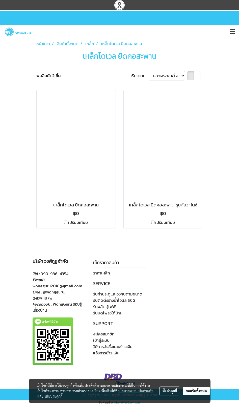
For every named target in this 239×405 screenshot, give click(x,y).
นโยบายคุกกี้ (53, 396)
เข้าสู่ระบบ (101, 340)
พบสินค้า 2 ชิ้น (48, 76)
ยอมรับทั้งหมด (196, 391)
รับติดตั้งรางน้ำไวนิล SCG (114, 300)
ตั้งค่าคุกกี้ (170, 391)
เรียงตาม (140, 76)
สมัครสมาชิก (104, 334)
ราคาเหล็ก (101, 273)
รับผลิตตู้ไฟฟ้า (105, 307)
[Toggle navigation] (232, 31)
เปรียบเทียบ (78, 222)
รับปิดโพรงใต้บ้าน (107, 313)
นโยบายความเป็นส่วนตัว (135, 391)
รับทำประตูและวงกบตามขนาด (117, 294)
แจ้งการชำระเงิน (106, 353)
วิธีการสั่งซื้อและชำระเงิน (112, 347)
